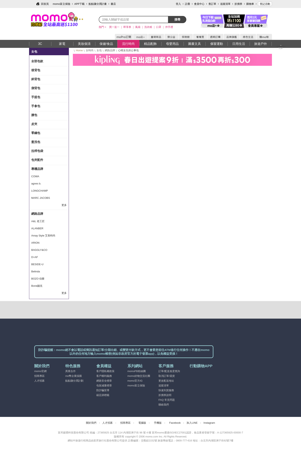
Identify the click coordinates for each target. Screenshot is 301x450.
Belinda (35, 271)
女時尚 (90, 50)
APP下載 (79, 3)
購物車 (250, 3)
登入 (178, 3)
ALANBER (37, 228)
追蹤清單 (225, 3)
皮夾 (34, 124)
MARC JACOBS (40, 197)
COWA (35, 176)
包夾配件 (37, 159)
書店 (113, 3)
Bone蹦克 (36, 285)
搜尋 (177, 19)
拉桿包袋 (37, 151)
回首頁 (45, 3)
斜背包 (35, 79)
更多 (64, 205)
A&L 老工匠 (38, 221)
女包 (99, 50)
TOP (281, 48)
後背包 (35, 70)
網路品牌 (110, 50)
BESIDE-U (37, 264)
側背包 (35, 88)
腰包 (34, 115)
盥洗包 (35, 142)
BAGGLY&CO (39, 249)
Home (79, 50)
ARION (35, 242)
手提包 (35, 97)
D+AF (34, 257)
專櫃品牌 (37, 168)
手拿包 (35, 106)
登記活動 (265, 3)
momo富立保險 (61, 3)
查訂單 (212, 3)
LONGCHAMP (39, 190)
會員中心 (199, 3)
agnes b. (36, 183)
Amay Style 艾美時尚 (43, 235)
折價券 (238, 3)
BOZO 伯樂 (37, 278)
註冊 (187, 3)
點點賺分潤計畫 (98, 3)
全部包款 (37, 61)
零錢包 (35, 133)
